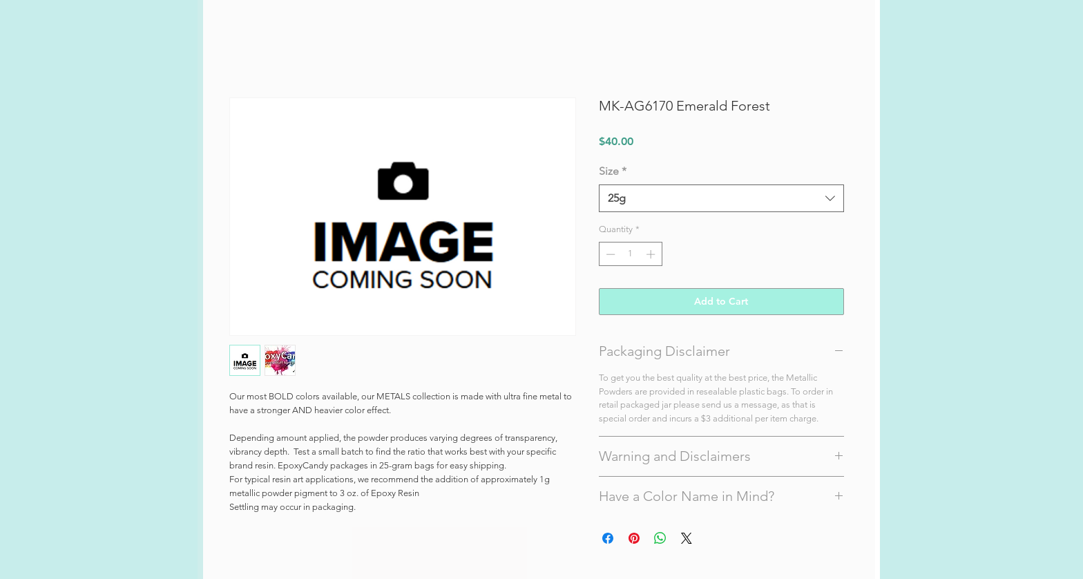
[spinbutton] (630, 254)
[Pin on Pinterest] (634, 538)
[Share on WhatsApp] (660, 538)
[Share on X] (686, 538)
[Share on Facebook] (608, 538)
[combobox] (721, 198)
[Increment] (652, 254)
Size (612, 171)
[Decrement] (609, 254)
